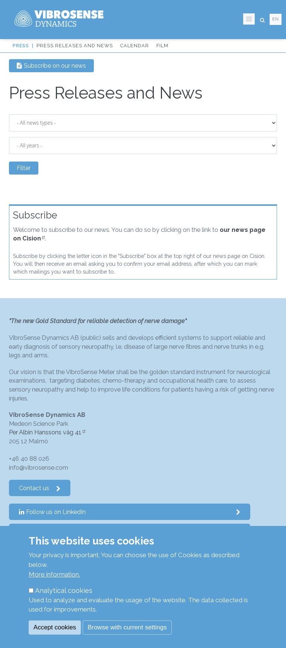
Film (162, 45)
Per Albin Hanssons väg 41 (45, 432)
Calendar (134, 45)
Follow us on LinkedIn (130, 511)
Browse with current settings (127, 627)
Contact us (40, 488)
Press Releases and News (74, 45)
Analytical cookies (63, 590)
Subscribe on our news (51, 65)
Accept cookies (55, 627)
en (275, 19)
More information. (54, 574)
